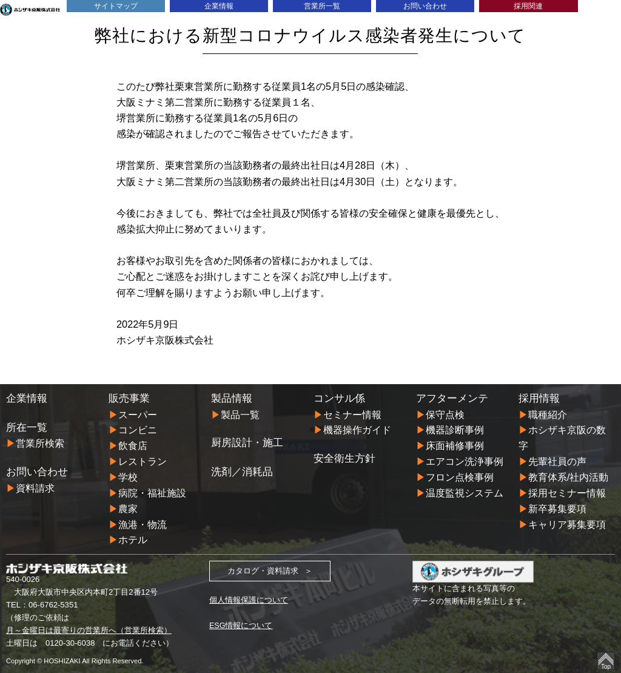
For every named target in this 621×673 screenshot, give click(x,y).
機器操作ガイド (357, 429)
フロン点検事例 (460, 477)
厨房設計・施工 (247, 442)
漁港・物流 (142, 523)
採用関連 (528, 5)
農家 (128, 508)
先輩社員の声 (557, 461)
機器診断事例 (455, 429)
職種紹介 (547, 414)
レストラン (142, 461)
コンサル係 (339, 398)
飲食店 (132, 445)
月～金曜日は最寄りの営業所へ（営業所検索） (89, 630)
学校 (128, 477)
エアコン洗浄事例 (464, 461)
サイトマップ (115, 5)
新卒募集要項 (557, 508)
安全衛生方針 (344, 458)
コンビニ (137, 429)
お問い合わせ (425, 5)
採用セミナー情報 (567, 492)
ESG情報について (241, 625)
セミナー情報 (352, 414)
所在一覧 (26, 427)
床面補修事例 (455, 445)
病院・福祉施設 (152, 492)
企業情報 (219, 5)
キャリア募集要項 (567, 523)
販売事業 (129, 398)
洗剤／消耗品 (242, 471)
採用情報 (539, 398)
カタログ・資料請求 (262, 570)
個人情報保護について (248, 599)
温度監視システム (464, 492)
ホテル (132, 539)
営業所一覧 (322, 5)
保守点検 (445, 414)
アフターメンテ (452, 398)
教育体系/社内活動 (568, 477)
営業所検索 (40, 443)
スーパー (137, 414)
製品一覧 (240, 414)
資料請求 (35, 487)
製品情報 (231, 398)
